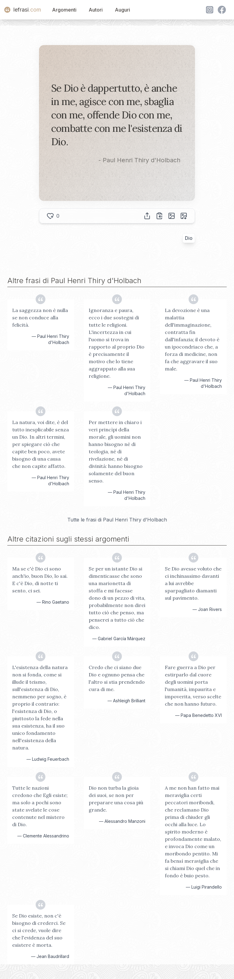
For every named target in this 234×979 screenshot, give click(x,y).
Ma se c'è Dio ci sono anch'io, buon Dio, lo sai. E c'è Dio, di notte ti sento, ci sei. (40, 580)
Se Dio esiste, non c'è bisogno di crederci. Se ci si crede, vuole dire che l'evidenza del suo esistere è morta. (39, 930)
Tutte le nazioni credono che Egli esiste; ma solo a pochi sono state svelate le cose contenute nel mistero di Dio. (40, 806)
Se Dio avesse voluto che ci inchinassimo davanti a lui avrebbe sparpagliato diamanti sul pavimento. (193, 583)
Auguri (122, 10)
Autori (96, 10)
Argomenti (64, 10)
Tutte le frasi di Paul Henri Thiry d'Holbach (117, 520)
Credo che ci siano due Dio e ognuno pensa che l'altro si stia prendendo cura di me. (117, 678)
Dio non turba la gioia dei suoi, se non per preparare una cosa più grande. (116, 799)
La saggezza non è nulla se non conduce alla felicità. (40, 317)
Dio (189, 238)
